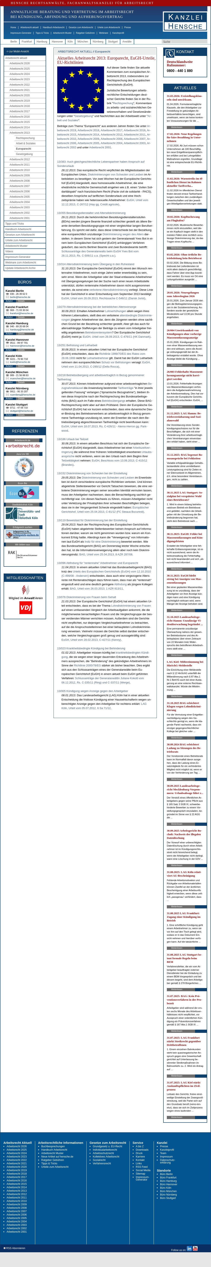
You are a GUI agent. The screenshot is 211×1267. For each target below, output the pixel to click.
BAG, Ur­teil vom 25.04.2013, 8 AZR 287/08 (105, 554)
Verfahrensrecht (102, 1163)
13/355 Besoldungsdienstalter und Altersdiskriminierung (91, 213)
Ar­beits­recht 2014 (88, 134)
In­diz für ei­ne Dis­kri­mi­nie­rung (103, 541)
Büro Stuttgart (168, 1198)
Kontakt (140, 1160)
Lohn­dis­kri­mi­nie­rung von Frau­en (131, 605)
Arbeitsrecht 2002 (20, 212)
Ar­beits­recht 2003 (135, 143)
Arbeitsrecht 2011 (20, 164)
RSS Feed (142, 1166)
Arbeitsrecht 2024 (20, 74)
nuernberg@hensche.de (22, 394)
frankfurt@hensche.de (21, 313)
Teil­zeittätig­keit (70, 460)
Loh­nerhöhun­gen (115, 311)
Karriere (140, 1156)
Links (139, 1163)
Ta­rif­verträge (125, 388)
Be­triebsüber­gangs (113, 400)
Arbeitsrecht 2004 (20, 202)
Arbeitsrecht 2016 (20, 116)
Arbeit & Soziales (25, 143)
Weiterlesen (176, 127)
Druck (139, 1153)
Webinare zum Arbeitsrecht (20, 262)
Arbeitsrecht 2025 (20, 68)
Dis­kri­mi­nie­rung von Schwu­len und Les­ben (108, 477)
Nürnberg (98, 41)
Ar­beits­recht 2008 (111, 138)
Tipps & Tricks (42, 33)
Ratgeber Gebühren (85, 33)
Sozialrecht (99, 1160)
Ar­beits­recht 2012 (111, 134)
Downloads (142, 1149)
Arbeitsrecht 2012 (20, 159)
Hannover (57, 41)
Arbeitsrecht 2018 (20, 106)
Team (163, 1153)
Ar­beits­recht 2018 (88, 130)
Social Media (143, 1170)
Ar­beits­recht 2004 (111, 143)
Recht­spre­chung (123, 103)
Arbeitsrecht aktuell (29, 27)
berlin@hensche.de (20, 297)
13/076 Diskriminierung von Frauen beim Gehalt (86, 597)
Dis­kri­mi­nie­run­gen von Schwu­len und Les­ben (115, 174)
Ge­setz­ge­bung (84, 116)
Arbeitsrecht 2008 (20, 180)
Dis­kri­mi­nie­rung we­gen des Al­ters (123, 234)
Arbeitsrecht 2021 (20, 90)
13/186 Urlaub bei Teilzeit (72, 439)
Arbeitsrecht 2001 (20, 218)
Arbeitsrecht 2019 (20, 100)
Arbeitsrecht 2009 (20, 175)
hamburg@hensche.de (22, 329)
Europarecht (23, 148)
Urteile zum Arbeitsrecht (108, 27)
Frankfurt (27, 41)
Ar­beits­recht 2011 (135, 134)
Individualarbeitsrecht (105, 1149)
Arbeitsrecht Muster (62, 33)
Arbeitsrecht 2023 (20, 79)
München (82, 41)
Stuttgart (113, 41)
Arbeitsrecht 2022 (20, 84)
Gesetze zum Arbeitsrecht (81, 27)
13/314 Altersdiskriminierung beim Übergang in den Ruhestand (95, 264)
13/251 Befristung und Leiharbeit (77, 345)
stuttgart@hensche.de (21, 411)
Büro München (168, 1191)
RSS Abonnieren (14, 1248)
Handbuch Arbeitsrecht (53, 27)
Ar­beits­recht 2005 (88, 143)
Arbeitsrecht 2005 (20, 196)
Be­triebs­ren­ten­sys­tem (98, 332)
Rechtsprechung (25, 138)
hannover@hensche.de (22, 345)
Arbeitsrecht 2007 (20, 186)
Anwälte (127, 41)
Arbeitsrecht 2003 (20, 207)
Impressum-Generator (20, 33)
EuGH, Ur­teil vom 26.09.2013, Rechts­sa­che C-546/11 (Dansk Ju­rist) (103, 298)
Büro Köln (165, 1187)
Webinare (103, 33)
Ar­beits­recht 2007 (135, 138)
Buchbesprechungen (53, 1146)
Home (13, 27)
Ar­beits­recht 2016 (135, 130)
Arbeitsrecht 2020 (20, 95)
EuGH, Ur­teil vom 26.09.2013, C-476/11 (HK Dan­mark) (116, 336)
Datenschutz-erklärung (167, 1161)
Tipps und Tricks (14, 223)
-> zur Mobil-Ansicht (17, 51)
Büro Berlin (166, 1174)
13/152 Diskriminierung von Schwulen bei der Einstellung (92, 473)
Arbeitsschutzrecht (103, 1153)
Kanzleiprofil (118, 33)
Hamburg (42, 41)
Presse (127, 27)
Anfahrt (9, 301)
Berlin (13, 41)
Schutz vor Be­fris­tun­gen (116, 362)
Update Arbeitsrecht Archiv (20, 268)
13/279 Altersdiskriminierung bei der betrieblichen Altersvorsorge (96, 306)
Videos (9, 251)
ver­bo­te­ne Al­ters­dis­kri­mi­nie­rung (108, 289)
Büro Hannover (168, 1184)
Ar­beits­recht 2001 (100, 147)
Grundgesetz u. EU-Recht (107, 1146)
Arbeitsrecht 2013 (20, 132)
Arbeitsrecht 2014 (20, 127)
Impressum (166, 1156)
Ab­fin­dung (120, 584)
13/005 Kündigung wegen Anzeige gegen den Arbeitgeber (92, 691)
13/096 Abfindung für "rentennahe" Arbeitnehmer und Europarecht (97, 563)
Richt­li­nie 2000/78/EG (87, 665)
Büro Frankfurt (168, 1177)
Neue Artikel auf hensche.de (57, 1156)
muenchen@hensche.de (22, 378)
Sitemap (140, 1173)
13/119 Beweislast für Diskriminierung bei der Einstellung (92, 520)
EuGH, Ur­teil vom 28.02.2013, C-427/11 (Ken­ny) (91, 639)
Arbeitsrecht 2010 (20, 170)
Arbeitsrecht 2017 (20, 111)
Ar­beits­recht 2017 (111, 130)
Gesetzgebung (24, 154)
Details (21, 301)
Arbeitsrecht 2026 (20, 63)
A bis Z (140, 1146)
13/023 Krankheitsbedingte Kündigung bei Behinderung (91, 648)
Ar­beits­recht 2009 (88, 138)
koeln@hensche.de (20, 362)
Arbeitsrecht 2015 (20, 122)
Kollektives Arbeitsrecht (106, 1156)
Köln (70, 41)
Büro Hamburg (168, 1180)
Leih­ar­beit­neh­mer (97, 358)
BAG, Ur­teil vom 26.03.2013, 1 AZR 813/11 (96, 588)
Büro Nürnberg (168, 1194)
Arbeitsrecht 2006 (20, 191)
